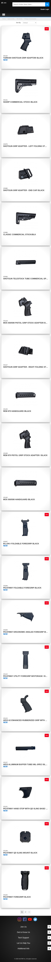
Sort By (18, 22)
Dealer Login (45, 9)
